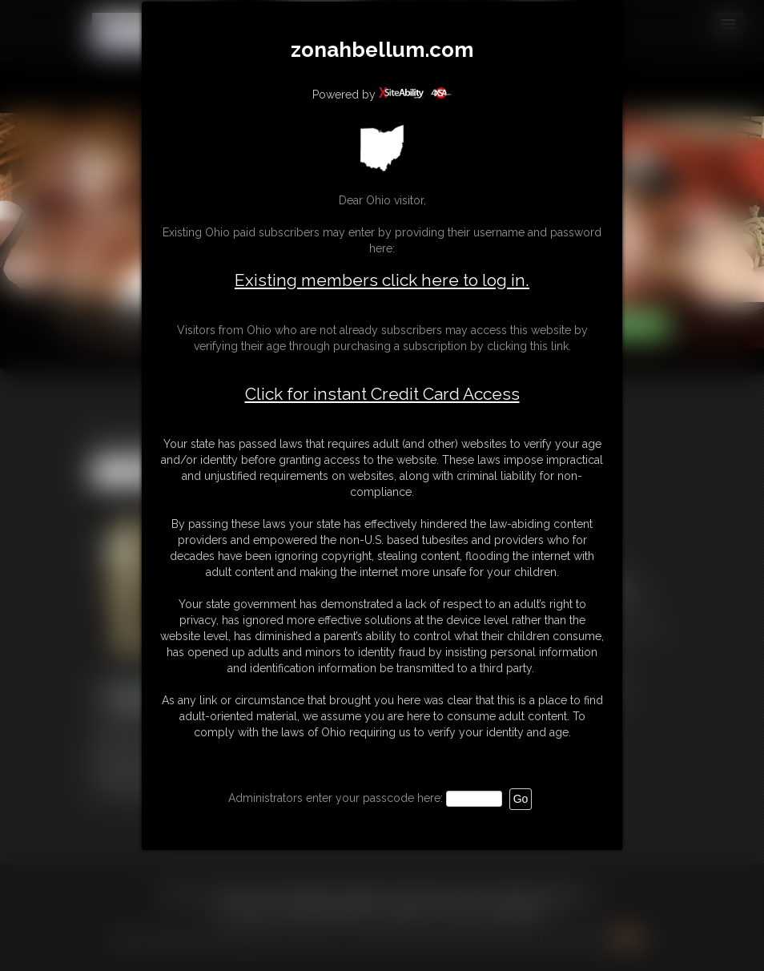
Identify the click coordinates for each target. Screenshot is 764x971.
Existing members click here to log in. (382, 280)
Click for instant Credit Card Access (382, 394)
